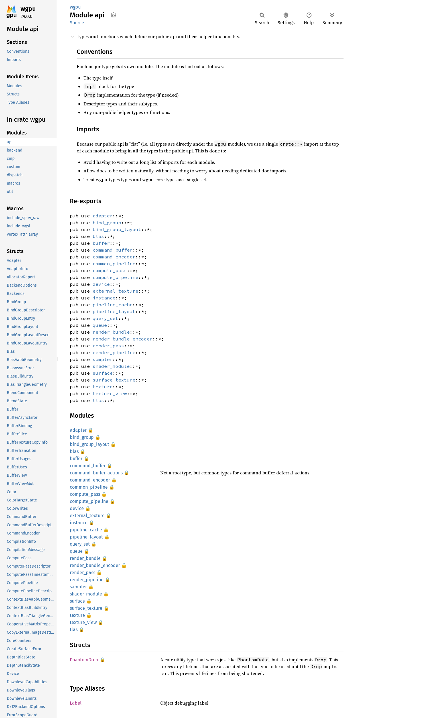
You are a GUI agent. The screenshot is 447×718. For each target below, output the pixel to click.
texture (103, 386)
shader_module (111, 366)
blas (98, 236)
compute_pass (110, 270)
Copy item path (113, 15)
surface (103, 373)
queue (100, 325)
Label (76, 703)
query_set (105, 318)
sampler (103, 359)
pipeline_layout (114, 311)
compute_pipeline (115, 277)
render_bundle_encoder (123, 339)
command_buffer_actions (96, 473)
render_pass (108, 345)
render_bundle (111, 332)
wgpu (28, 9)
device (101, 284)
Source (77, 22)
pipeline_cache (113, 304)
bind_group (107, 222)
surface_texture (114, 380)
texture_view (110, 393)
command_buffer (113, 250)
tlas (98, 400)
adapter (103, 216)
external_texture (115, 291)
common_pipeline (114, 263)
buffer (101, 243)
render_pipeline (114, 352)
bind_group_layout (117, 229)
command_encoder (114, 257)
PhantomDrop (84, 659)
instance (104, 298)
